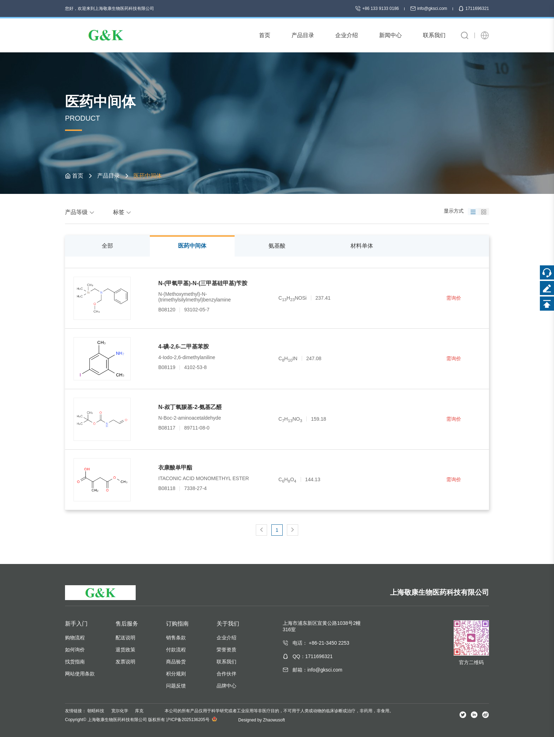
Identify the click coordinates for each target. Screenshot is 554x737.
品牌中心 (226, 686)
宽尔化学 (119, 710)
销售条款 (176, 637)
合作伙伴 (226, 673)
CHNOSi (292, 298)
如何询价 (75, 649)
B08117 (166, 428)
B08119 (166, 367)
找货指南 (75, 661)
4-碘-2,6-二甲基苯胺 (183, 347)
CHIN (287, 358)
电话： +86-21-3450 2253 (321, 643)
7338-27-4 (195, 488)
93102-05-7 (197, 309)
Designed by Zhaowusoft (261, 720)
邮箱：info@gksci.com (317, 670)
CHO (287, 479)
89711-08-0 (197, 428)
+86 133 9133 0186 (377, 8)
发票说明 (125, 661)
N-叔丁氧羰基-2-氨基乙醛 (190, 407)
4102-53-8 (195, 367)
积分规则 (176, 673)
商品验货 (176, 661)
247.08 (314, 358)
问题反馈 (176, 686)
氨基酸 (277, 246)
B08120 (166, 309)
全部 (107, 246)
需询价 (453, 298)
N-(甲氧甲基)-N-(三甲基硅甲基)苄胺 (202, 283)
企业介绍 (226, 637)
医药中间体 (192, 246)
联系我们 (226, 661)
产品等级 (80, 212)
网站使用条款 (80, 673)
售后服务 (127, 624)
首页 (77, 176)
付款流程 (176, 649)
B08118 (166, 488)
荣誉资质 (226, 649)
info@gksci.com (429, 8)
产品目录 (108, 176)
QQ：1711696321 (313, 656)
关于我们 (228, 624)
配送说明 (125, 637)
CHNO (290, 419)
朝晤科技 (95, 710)
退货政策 (125, 649)
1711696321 (473, 8)
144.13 (312, 479)
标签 (123, 212)
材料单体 (361, 246)
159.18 (318, 419)
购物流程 (75, 637)
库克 (139, 710)
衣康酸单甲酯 (175, 468)
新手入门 (76, 624)
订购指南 (177, 624)
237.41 (323, 298)
